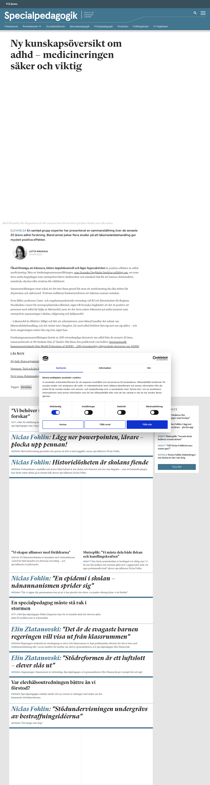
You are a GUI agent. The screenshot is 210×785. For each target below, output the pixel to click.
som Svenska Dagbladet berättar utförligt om (101, 131)
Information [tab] (105, 368)
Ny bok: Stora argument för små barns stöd (36, 219)
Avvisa (62, 424)
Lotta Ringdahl (38, 110)
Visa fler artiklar (81, 611)
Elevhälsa (26, 245)
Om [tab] (149, 368)
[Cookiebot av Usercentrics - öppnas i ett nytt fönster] (155, 358)
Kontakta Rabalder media (91, 766)
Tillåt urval (105, 424)
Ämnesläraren (31, 26)
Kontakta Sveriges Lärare (154, 770)
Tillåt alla (147, 424)
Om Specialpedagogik (21, 764)
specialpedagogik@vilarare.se (24, 769)
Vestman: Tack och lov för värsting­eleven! (35, 227)
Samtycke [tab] (61, 368)
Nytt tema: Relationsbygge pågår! (31, 234)
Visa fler (177, 325)
